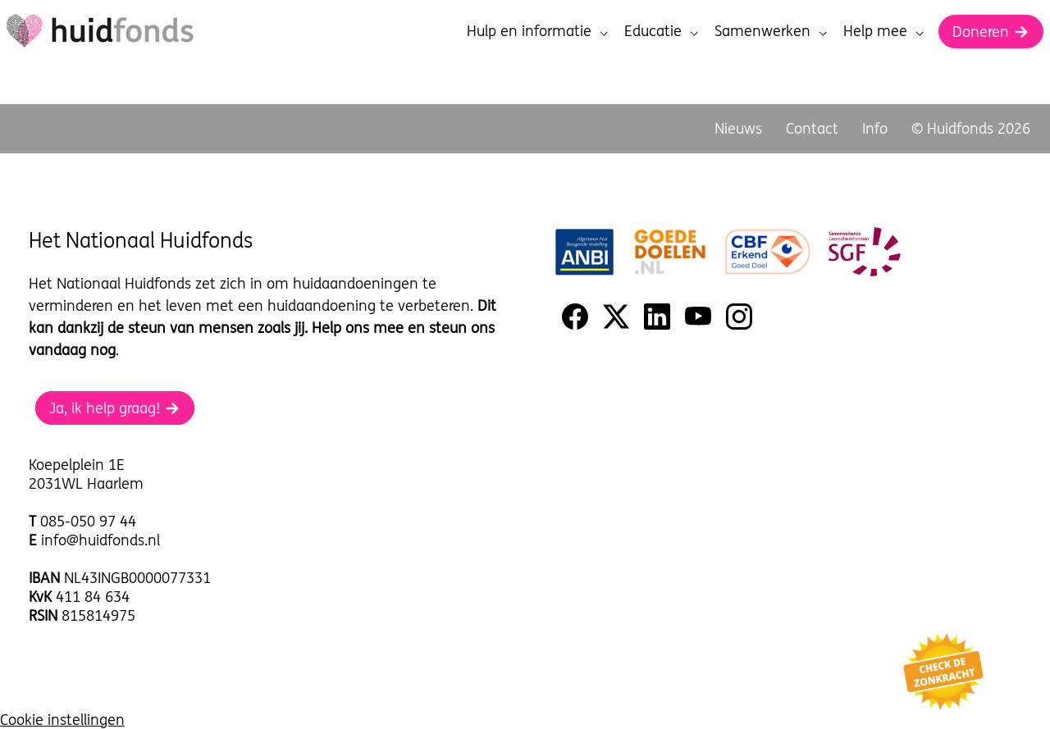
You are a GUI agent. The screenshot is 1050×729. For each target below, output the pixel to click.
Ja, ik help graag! (114, 408)
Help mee (883, 30)
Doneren (990, 31)
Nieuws (738, 128)
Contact (812, 128)
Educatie (661, 30)
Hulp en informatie (537, 30)
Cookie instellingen (62, 719)
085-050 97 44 (88, 521)
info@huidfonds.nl (100, 540)
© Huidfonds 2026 (970, 128)
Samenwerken (770, 30)
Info (875, 128)
